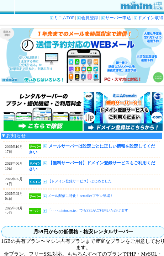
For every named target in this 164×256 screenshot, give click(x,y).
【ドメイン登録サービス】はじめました (80, 181)
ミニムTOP (62, 17)
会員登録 (87, 17)
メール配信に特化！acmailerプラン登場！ (80, 196)
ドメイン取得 (148, 17)
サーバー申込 (116, 17)
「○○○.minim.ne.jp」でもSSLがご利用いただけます (88, 210)
